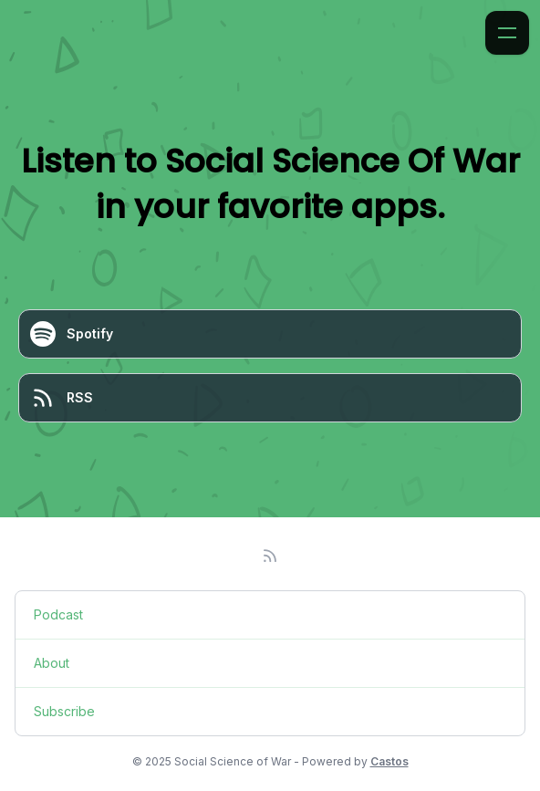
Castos (389, 761)
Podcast (58, 614)
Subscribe (64, 711)
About (51, 663)
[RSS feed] (270, 555)
